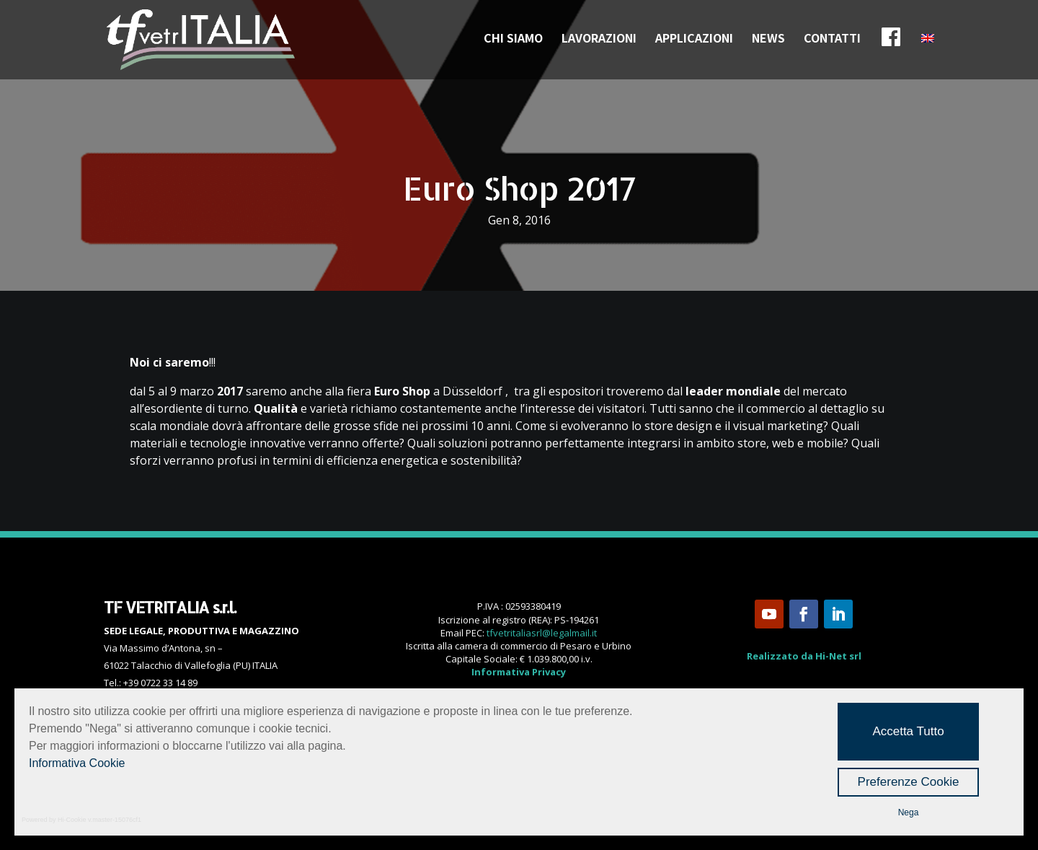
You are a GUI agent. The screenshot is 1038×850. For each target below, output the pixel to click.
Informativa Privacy (518, 671)
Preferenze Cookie (908, 782)
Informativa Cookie (77, 763)
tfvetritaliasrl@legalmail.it (542, 632)
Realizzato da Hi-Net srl (804, 655)
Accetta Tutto (908, 731)
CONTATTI (832, 39)
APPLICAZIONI (694, 39)
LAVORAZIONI (599, 39)
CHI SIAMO (513, 39)
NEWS (768, 39)
